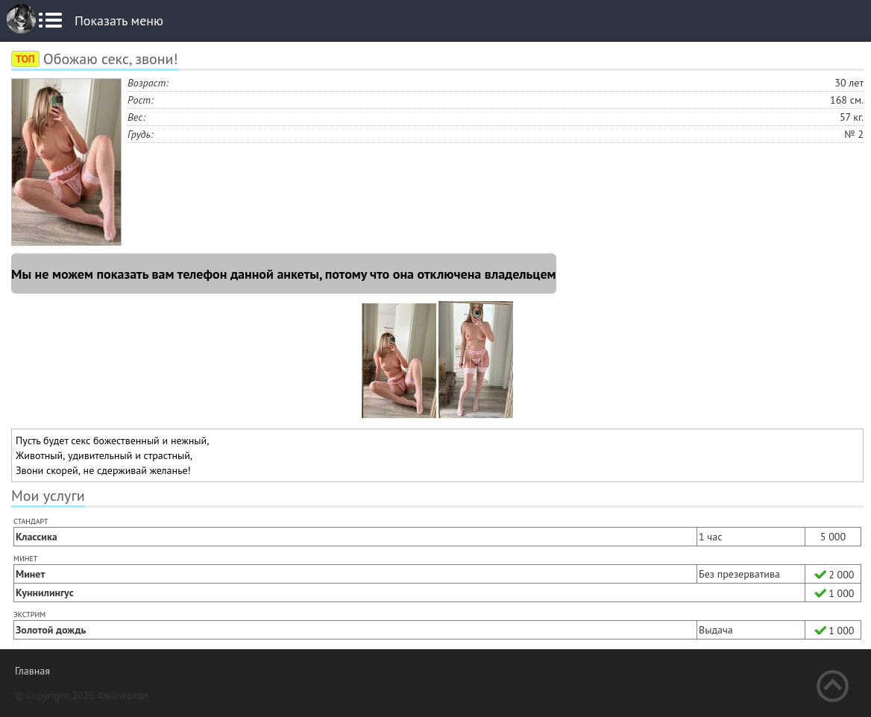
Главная (32, 670)
